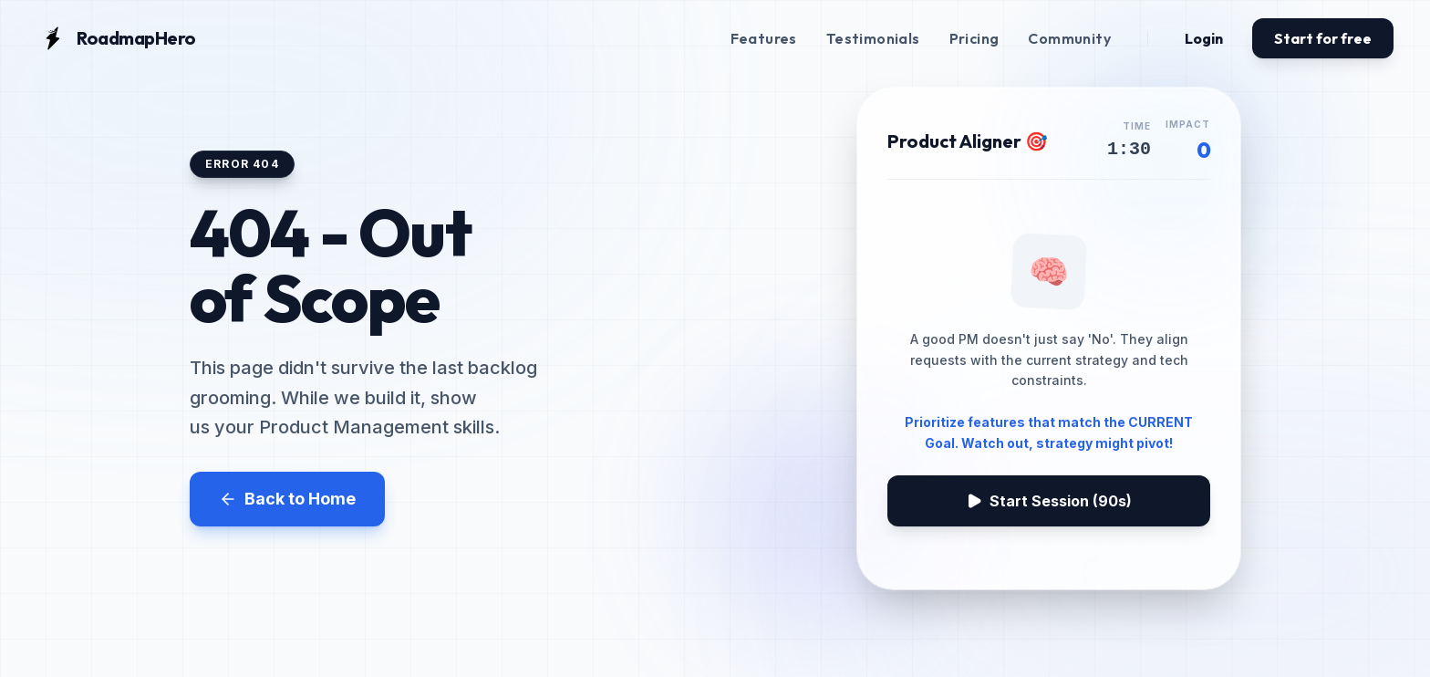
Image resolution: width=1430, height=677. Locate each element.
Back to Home (287, 498)
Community (1069, 38)
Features (764, 38)
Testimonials (873, 38)
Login (1204, 38)
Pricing (974, 38)
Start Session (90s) (1049, 501)
